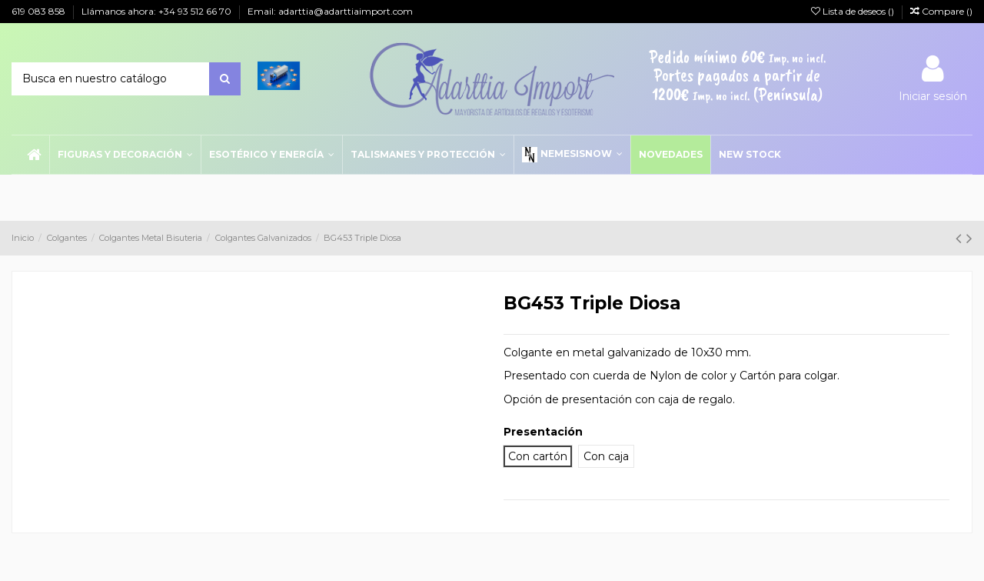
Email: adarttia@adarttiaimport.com (330, 11)
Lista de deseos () (853, 11)
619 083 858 (40, 11)
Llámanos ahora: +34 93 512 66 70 (157, 11)
